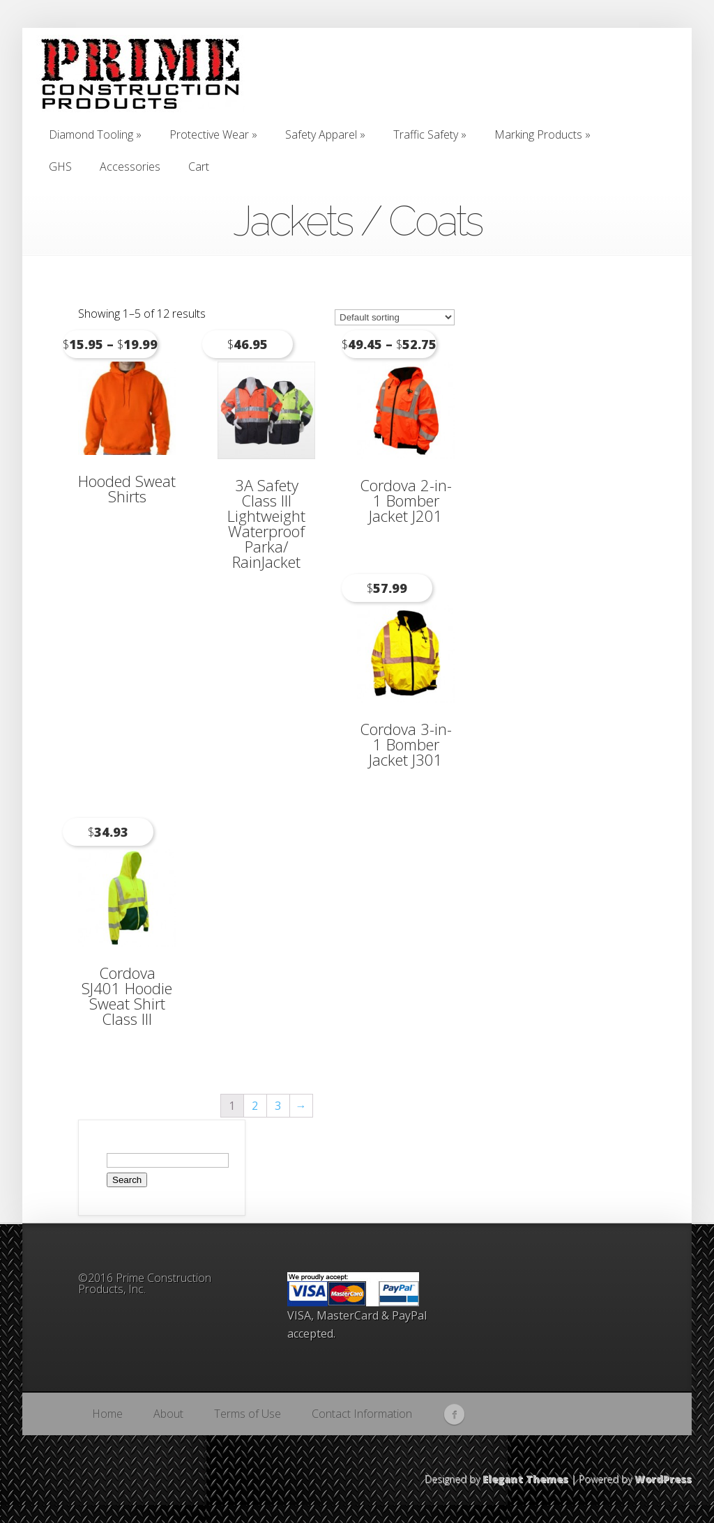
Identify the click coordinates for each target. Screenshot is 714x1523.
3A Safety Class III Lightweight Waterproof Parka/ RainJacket (266, 523)
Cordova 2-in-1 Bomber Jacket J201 (406, 500)
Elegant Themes (525, 1478)
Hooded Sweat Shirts (127, 488)
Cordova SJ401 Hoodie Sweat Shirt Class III (127, 995)
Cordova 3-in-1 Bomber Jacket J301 (406, 744)
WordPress (663, 1478)
